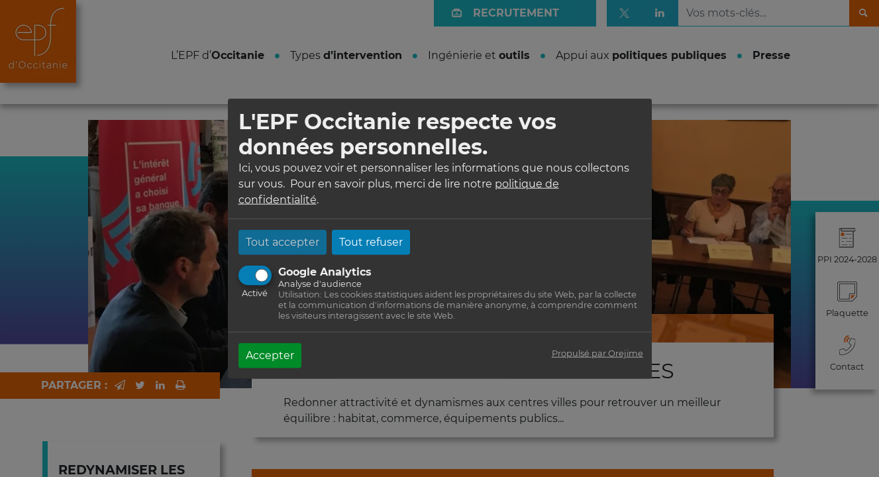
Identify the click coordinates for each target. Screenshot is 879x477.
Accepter (270, 354)
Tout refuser (371, 241)
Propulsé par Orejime (597, 353)
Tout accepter (282, 241)
